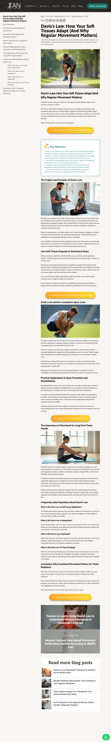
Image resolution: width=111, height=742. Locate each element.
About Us (56, 6)
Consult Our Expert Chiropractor (72, 597)
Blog (80, 6)
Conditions (31, 6)
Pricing (65, 6)
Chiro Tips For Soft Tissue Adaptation (71, 130)
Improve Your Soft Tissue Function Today (72, 295)
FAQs (73, 6)
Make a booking (98, 6)
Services (44, 6)
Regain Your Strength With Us (72, 418)
